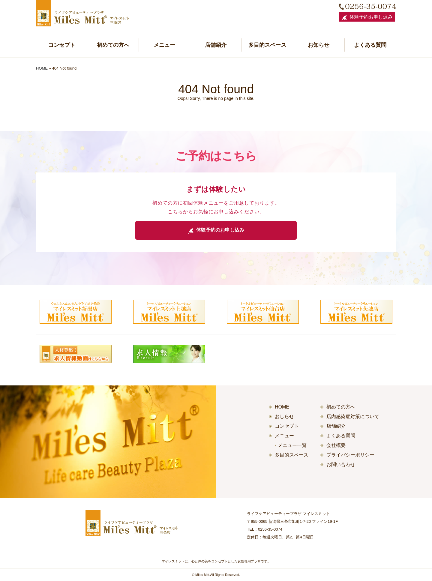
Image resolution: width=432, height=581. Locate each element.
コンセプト (61, 45)
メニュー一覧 (292, 445)
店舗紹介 (215, 45)
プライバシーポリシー (350, 454)
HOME (42, 68)
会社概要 (336, 445)
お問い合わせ (340, 464)
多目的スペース (267, 45)
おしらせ (284, 416)
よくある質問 (370, 45)
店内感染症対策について (352, 416)
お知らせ (318, 45)
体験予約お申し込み (367, 18)
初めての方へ (113, 45)
